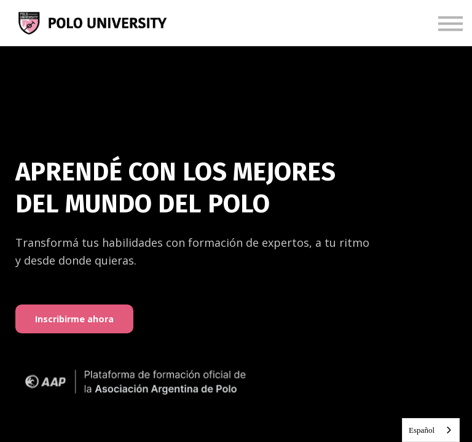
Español (422, 430)
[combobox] (431, 430)
